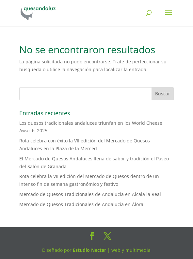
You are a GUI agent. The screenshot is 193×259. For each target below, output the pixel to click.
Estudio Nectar (89, 250)
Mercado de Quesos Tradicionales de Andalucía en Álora (81, 204)
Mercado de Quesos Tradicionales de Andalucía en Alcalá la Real (90, 194)
